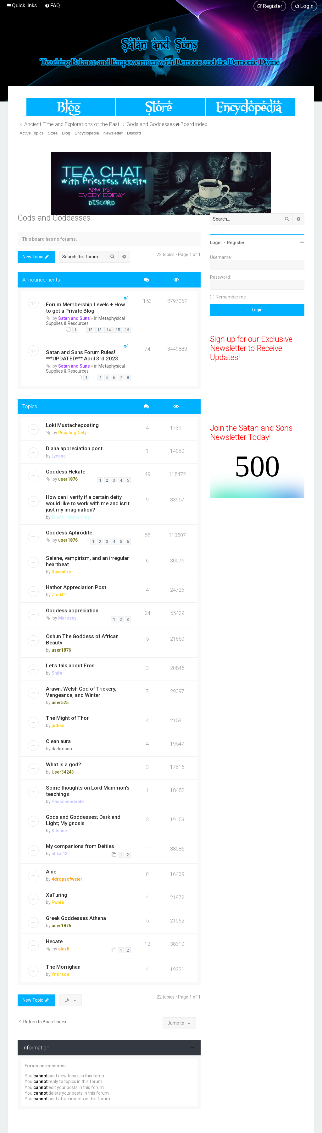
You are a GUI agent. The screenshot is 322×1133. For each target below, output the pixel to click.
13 (99, 329)
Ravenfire (61, 571)
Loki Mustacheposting (72, 425)
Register (236, 242)
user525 (60, 702)
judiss (58, 725)
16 (127, 329)
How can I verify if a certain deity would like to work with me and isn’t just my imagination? (88, 503)
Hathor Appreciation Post (76, 587)
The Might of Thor (67, 718)
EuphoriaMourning (71, 517)
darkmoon (62, 748)
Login (216, 242)
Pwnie (58, 902)
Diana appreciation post (74, 448)
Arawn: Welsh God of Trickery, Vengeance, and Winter (81, 692)
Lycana (59, 455)
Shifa (57, 673)
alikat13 (60, 853)
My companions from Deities (80, 846)
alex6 (63, 948)
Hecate (54, 941)
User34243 (63, 771)
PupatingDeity (72, 432)
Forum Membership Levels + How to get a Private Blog (85, 307)
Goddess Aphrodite (69, 532)
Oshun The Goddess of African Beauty (82, 639)
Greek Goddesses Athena (76, 918)
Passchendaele (68, 801)
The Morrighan (63, 967)
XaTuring (56, 895)
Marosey (67, 618)
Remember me (231, 296)
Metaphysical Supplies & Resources (85, 321)
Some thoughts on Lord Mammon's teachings (88, 791)
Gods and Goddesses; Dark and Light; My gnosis (83, 820)
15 (117, 329)
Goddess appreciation (72, 610)
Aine (51, 871)
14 (108, 329)
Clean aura (58, 741)
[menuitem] (52, 5)
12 (90, 329)
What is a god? (63, 764)
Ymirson (60, 974)
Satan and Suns (74, 318)
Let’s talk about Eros (70, 665)
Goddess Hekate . (67, 471)
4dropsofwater (67, 879)
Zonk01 (59, 594)
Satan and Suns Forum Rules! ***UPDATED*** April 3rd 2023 (82, 355)
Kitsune (59, 830)
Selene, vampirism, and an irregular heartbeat (87, 561)
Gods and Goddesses (54, 217)
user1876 (68, 479)
